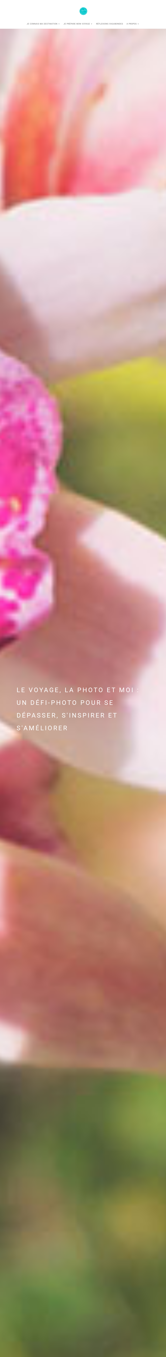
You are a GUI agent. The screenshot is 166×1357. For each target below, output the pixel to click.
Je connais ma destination (42, 24)
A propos (132, 24)
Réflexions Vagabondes (109, 24)
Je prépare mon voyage (77, 24)
